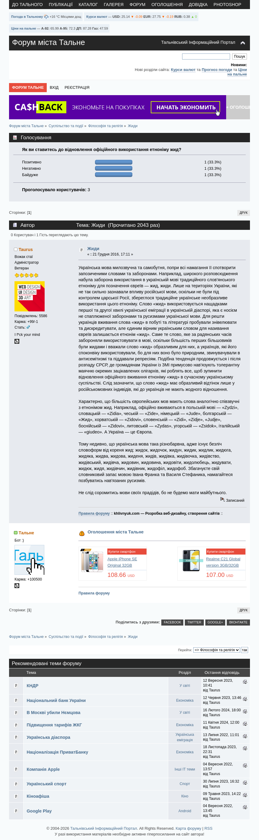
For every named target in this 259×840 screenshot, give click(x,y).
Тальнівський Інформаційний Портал (198, 42)
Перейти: (185, 650)
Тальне (26, 532)
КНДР (32, 685)
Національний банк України (56, 700)
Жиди (93, 248)
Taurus (26, 249)
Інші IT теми (185, 769)
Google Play (39, 811)
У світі (185, 686)
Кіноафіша (38, 796)
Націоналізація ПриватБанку (57, 752)
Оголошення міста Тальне (116, 531)
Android (184, 811)
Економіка (185, 700)
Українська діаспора (48, 737)
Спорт (185, 784)
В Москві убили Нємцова (53, 712)
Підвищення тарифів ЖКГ (54, 725)
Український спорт (46, 783)
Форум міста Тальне (48, 42)
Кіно (184, 796)
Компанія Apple (43, 769)
